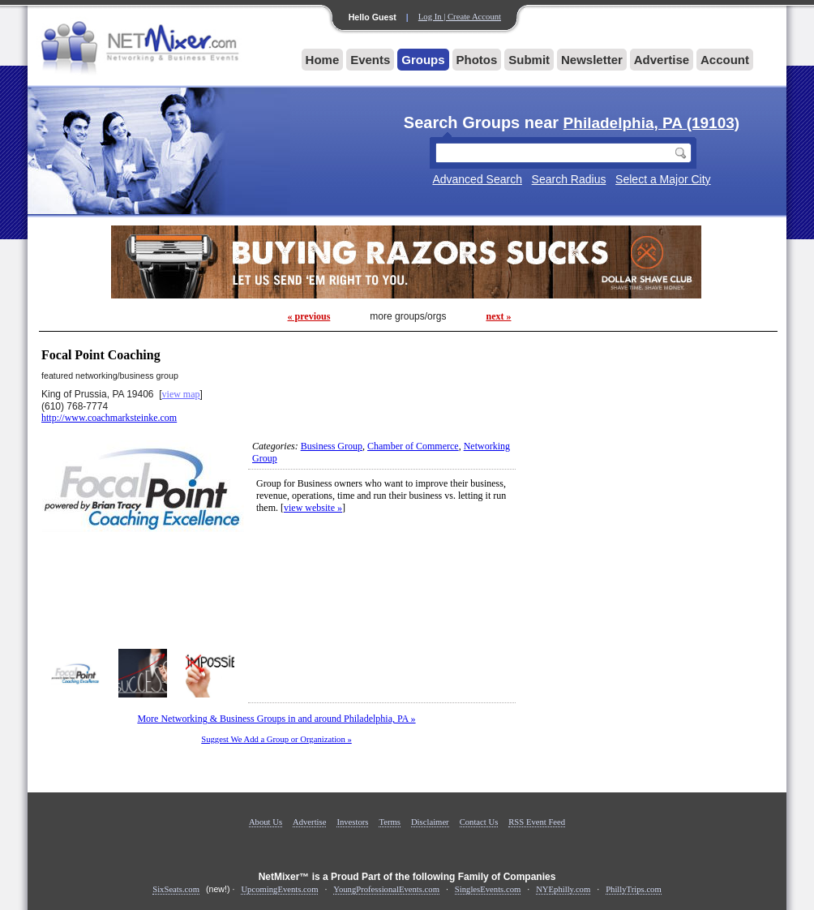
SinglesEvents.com (488, 889)
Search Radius (569, 179)
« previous (309, 316)
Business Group (331, 446)
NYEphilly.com (563, 889)
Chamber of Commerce (413, 446)
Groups (422, 60)
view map (181, 394)
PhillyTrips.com (634, 889)
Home (323, 60)
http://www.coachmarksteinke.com (109, 417)
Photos (477, 60)
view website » (313, 507)
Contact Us (479, 822)
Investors (352, 822)
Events (370, 60)
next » (498, 316)
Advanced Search (477, 179)
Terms (389, 822)
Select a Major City (662, 179)
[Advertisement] (649, 445)
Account (724, 60)
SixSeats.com (175, 889)
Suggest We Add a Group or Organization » (276, 739)
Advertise (661, 60)
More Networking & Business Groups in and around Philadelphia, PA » (276, 718)
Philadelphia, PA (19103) (651, 122)
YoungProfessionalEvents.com (386, 889)
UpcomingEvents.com (279, 889)
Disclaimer (430, 822)
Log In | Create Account (459, 16)
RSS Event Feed (536, 822)
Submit (529, 60)
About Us (265, 822)
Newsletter (592, 60)
